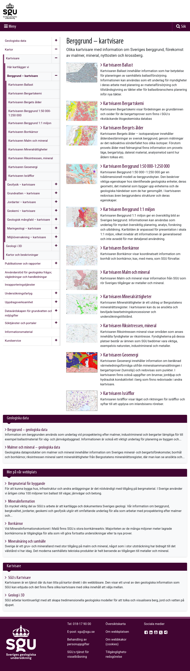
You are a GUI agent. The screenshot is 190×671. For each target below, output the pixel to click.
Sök (183, 26)
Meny (12, 26)
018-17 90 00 (82, 624)
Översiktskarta (116, 624)
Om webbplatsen (117, 632)
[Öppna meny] (56, 41)
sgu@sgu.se (86, 632)
